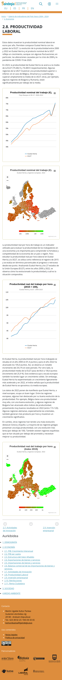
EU (5, 8)
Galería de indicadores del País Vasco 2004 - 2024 (28, 16)
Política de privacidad (15, 637)
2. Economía (9, 19)
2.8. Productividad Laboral (16, 574)
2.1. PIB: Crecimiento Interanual (18, 551)
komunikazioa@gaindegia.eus (18, 623)
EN (32, 8)
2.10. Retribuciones (13, 580)
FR (23, 8)
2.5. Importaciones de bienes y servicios (22, 563)
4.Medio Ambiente (11, 593)
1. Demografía (9, 542)
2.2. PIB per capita (12, 554)
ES (15, 8)
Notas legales (11, 634)
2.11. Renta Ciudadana (14, 583)
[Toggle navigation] (57, 3)
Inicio (3, 16)
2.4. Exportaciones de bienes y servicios (22, 560)
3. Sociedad (8, 588)
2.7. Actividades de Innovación (18, 571)
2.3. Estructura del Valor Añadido (19, 557)
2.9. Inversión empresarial (16, 577)
